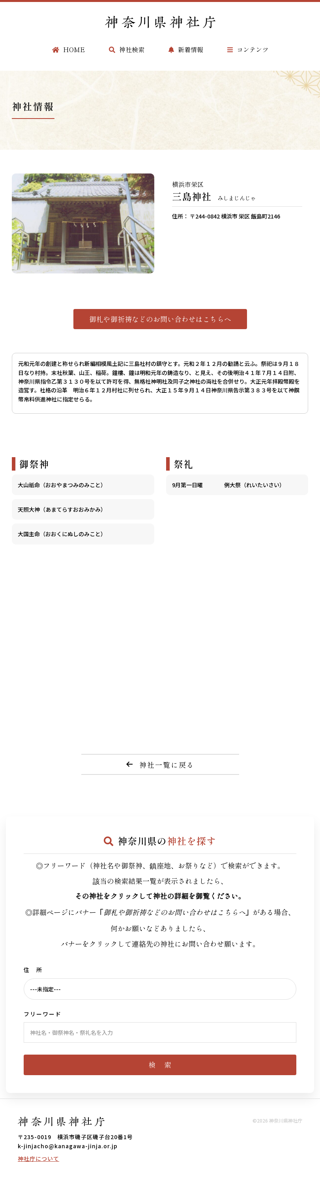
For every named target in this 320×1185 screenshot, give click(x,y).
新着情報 (185, 49)
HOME (68, 49)
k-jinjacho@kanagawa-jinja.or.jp (68, 1146)
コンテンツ (247, 49)
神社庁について (38, 1158)
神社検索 (126, 49)
